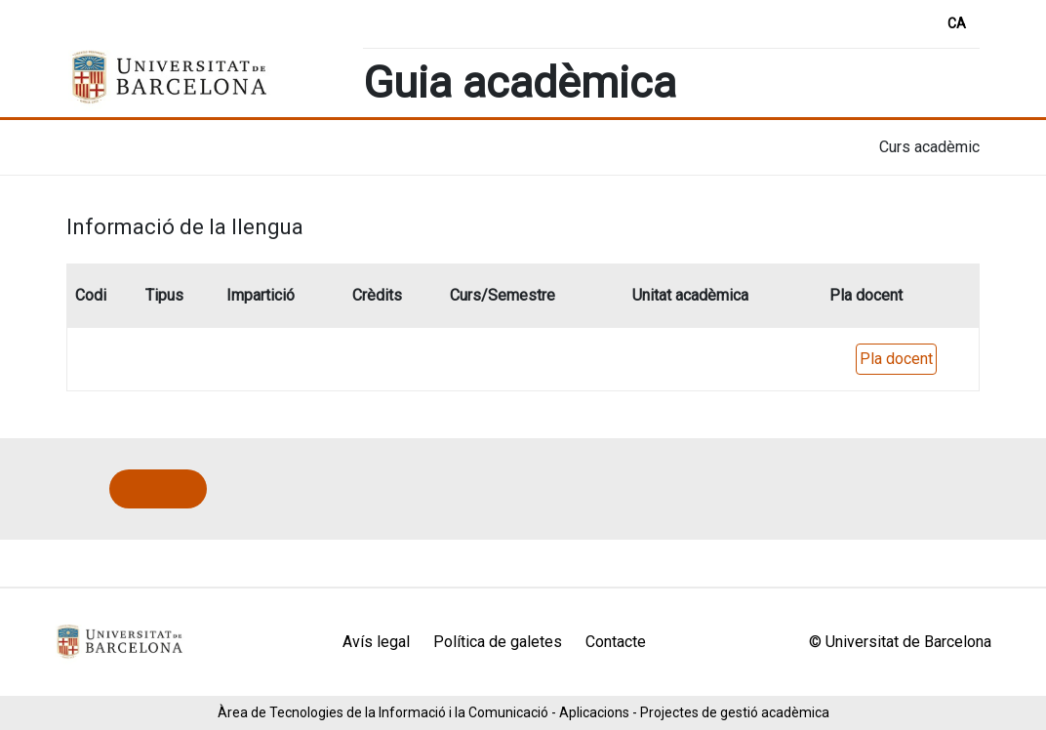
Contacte (615, 641)
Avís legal (376, 641)
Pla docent (896, 358)
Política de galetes (497, 641)
